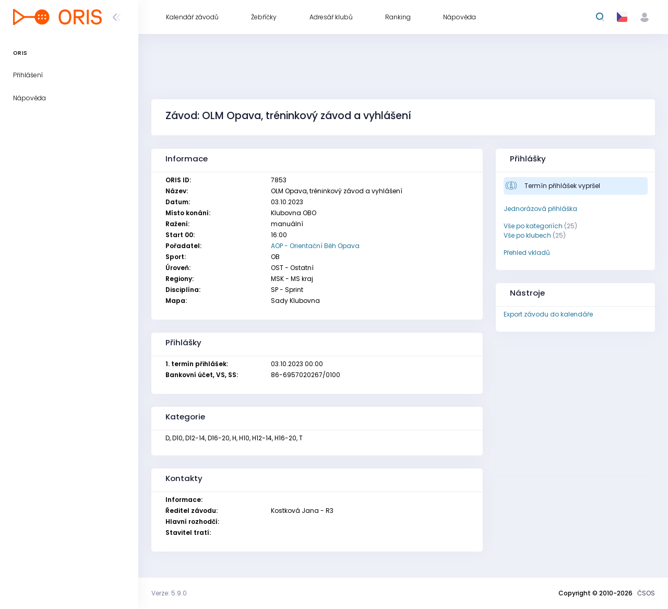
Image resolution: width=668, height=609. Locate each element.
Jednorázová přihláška (540, 208)
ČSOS (646, 593)
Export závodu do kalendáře (548, 314)
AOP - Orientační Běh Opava (315, 245)
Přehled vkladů (527, 252)
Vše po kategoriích (533, 225)
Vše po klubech (527, 235)
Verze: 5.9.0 (169, 593)
